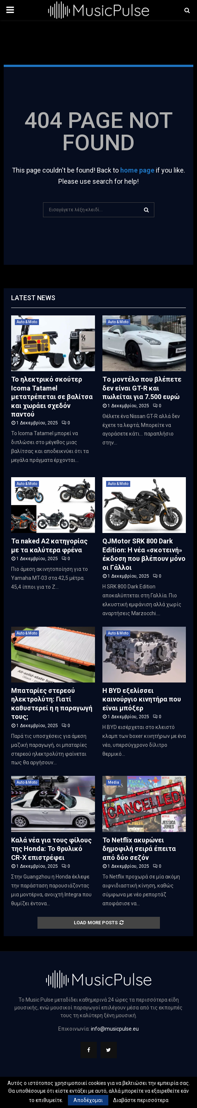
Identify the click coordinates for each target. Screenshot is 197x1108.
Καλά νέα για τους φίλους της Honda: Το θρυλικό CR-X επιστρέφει (51, 848)
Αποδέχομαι (88, 1100)
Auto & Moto (27, 322)
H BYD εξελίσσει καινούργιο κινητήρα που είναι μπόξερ (141, 699)
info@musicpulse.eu (115, 1029)
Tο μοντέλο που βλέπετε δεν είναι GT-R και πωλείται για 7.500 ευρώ (141, 388)
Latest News (33, 298)
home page (137, 170)
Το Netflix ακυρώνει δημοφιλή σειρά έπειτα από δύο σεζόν (139, 848)
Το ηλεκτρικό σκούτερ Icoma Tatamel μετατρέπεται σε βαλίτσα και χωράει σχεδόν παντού (52, 396)
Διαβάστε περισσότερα (140, 1100)
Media (113, 782)
